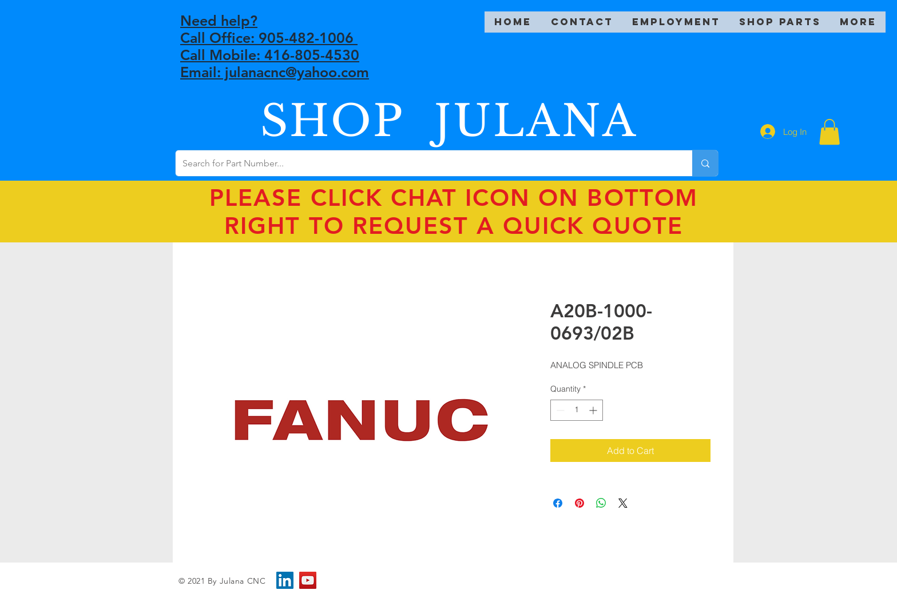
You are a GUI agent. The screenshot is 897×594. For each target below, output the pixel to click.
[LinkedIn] (284, 580)
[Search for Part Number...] (425, 163)
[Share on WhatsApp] (601, 503)
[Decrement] (559, 410)
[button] (829, 132)
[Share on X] (623, 503)
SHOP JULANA (449, 120)
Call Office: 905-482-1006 (269, 37)
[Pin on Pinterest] (579, 503)
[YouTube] (307, 580)
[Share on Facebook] (558, 503)
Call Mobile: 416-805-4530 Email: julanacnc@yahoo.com (274, 63)
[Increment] (594, 410)
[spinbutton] (576, 410)
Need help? (218, 20)
